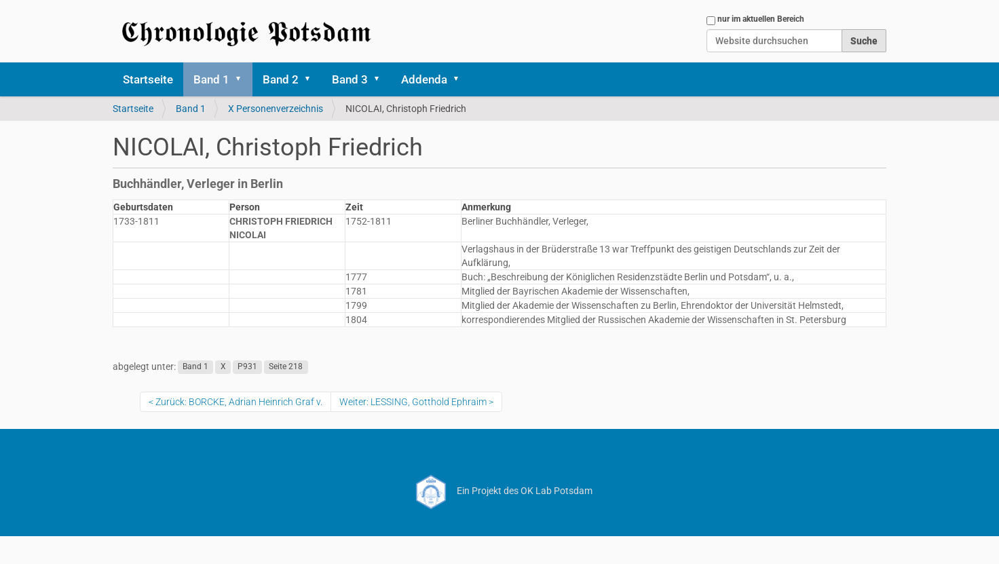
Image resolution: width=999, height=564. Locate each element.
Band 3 (350, 79)
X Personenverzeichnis (275, 108)
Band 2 (281, 79)
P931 (247, 367)
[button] (242, 79)
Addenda (424, 79)
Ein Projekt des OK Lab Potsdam (499, 490)
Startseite (148, 79)
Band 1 (211, 79)
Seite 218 (286, 367)
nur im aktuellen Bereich (760, 19)
